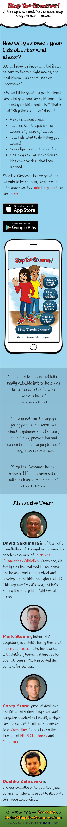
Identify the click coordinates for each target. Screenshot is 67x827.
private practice (19, 648)
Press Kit (46, 813)
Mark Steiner (17, 636)
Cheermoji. (11, 742)
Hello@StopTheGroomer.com (34, 818)
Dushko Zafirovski (22, 781)
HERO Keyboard (33, 736)
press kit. (16, 194)
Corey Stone (16, 706)
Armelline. (19, 730)
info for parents (46, 188)
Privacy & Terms (50, 823)
